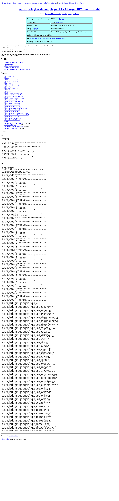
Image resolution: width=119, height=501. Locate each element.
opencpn (6, 123)
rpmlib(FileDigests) (10, 127)
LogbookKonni (9, 66)
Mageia (61, 19)
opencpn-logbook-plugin (11, 70)
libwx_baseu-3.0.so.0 (10, 102)
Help (76, 3)
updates (76, 14)
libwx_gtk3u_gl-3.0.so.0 (11, 118)
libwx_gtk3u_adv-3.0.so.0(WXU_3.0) (15, 110)
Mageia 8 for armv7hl (53, 14)
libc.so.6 (6, 80)
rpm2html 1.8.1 (13, 495)
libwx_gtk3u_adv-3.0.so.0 (12, 108)
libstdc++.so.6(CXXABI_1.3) (13, 95)
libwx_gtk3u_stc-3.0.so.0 (12, 122)
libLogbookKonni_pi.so (11, 68)
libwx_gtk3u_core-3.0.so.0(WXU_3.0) (16, 115)
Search (82, 3)
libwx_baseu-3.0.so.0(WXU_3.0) (14, 103)
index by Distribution (24, 3)
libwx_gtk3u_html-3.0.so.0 (12, 120)
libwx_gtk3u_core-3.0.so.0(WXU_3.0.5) (16, 117)
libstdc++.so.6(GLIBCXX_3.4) (13, 98)
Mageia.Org (59, 22)
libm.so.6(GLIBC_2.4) (11, 90)
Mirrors (71, 3)
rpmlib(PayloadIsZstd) (11, 130)
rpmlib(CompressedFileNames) (13, 125)
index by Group (11, 3)
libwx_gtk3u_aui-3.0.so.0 (12, 112)
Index (4, 3)
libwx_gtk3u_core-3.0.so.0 (12, 113)
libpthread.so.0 (8, 92)
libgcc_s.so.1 (8, 85)
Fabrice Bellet (5, 498)
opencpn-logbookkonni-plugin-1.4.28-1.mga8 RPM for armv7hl (59, 9)
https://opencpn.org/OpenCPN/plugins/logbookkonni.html (47, 38)
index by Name (63, 3)
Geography (35, 28)
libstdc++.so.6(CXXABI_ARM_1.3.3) (15, 97)
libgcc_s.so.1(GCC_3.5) (11, 87)
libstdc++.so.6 (8, 93)
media (64, 14)
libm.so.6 (7, 88)
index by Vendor (37, 3)
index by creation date (50, 3)
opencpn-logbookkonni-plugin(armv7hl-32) (17, 71)
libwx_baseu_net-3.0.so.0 (12, 105)
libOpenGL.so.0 (9, 78)
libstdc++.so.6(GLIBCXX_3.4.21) (14, 100)
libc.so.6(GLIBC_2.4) (11, 82)
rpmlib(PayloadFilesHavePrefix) (14, 128)
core (69, 14)
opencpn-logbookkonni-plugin (13, 65)
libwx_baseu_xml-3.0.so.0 (12, 107)
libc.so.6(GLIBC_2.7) (11, 83)
